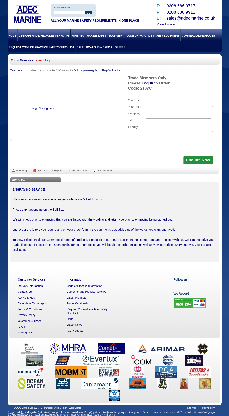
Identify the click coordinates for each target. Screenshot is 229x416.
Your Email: (135, 106)
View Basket (166, 24)
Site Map (192, 407)
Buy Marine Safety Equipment (102, 35)
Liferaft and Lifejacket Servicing (44, 35)
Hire (75, 35)
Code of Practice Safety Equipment (153, 35)
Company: (134, 113)
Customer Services (31, 279)
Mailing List (25, 332)
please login (43, 60)
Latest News (74, 324)
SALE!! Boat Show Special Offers (101, 47)
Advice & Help (27, 297)
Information (38, 70)
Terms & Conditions (30, 309)
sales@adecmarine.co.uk (191, 18)
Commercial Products (198, 35)
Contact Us (25, 291)
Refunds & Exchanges (32, 303)
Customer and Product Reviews (86, 291)
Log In (147, 83)
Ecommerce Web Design (54, 407)
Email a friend (80, 170)
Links (70, 319)
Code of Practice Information (84, 285)
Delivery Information (30, 285)
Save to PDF (105, 170)
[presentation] (161, 145)
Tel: (130, 120)
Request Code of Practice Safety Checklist (41, 47)
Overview (18, 180)
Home (12, 35)
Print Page (22, 170)
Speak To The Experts (51, 170)
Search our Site (62, 7)
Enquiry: (133, 127)
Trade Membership (78, 303)
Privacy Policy (26, 315)
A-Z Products (62, 70)
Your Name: (135, 100)
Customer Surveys (29, 320)
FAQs (21, 326)
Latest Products (76, 297)
